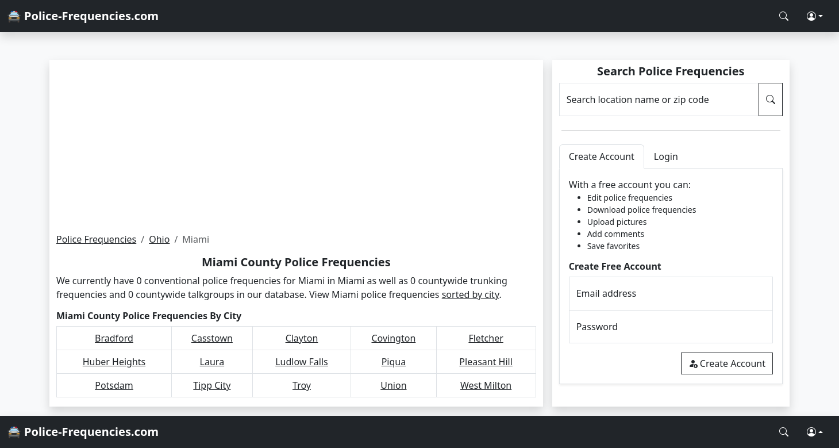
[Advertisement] (296, 146)
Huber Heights (114, 361)
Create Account (726, 363)
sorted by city (470, 294)
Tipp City (211, 385)
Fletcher (485, 338)
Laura (212, 361)
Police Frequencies (96, 239)
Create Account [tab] (601, 156)
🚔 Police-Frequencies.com (83, 16)
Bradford (114, 338)
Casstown (212, 338)
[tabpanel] (671, 276)
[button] (815, 16)
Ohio (159, 239)
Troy (302, 385)
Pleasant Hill (486, 361)
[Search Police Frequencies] (784, 16)
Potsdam (114, 385)
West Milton (485, 385)
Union (393, 385)
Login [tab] (666, 156)
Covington (393, 338)
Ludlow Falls (301, 361)
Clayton (302, 338)
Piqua (394, 361)
